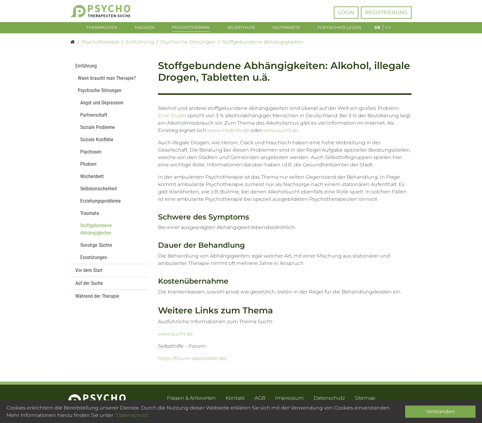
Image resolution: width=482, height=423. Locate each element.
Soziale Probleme (97, 131)
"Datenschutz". (132, 415)
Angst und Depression (102, 106)
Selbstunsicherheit (98, 192)
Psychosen (90, 155)
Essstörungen (93, 261)
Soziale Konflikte (96, 143)
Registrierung (386, 12)
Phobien (88, 168)
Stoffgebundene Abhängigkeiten (96, 232)
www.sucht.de (280, 134)
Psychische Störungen (99, 94)
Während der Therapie (97, 300)
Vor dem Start (89, 274)
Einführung (86, 69)
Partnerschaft (93, 119)
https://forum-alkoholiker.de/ (192, 362)
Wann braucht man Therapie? (107, 82)
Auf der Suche (89, 287)
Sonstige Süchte (96, 249)
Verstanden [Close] (440, 411)
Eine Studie (172, 119)
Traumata (89, 217)
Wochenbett (92, 180)
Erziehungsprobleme (100, 205)
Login (346, 12)
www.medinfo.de (228, 134)
